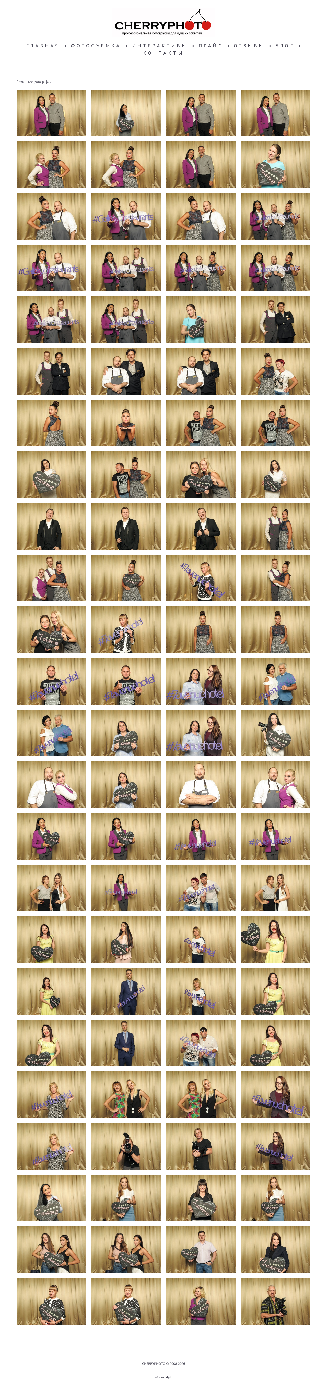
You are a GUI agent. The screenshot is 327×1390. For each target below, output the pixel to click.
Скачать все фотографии (34, 82)
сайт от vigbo (163, 1377)
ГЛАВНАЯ (43, 45)
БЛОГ (284, 45)
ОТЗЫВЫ (249, 45)
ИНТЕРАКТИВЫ (160, 45)
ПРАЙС (210, 45)
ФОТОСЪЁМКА (96, 45)
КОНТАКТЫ (163, 53)
